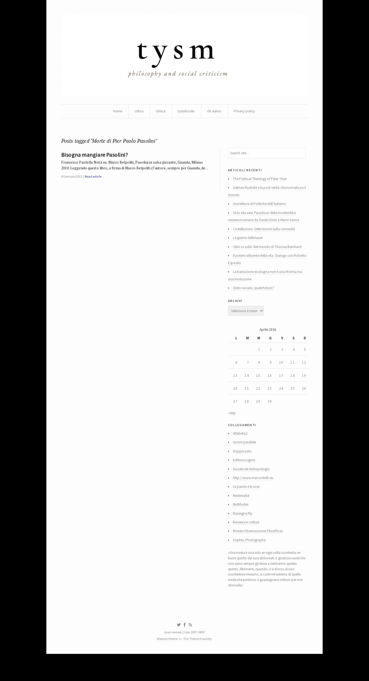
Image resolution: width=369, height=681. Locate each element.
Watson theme (166, 665)
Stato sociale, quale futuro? (255, 297)
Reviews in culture (248, 543)
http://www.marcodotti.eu (254, 496)
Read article (94, 186)
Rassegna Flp (244, 533)
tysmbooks (186, 112)
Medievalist (242, 515)
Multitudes (242, 524)
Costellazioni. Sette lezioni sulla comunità (266, 235)
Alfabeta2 (241, 450)
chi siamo (215, 112)
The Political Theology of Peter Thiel (262, 183)
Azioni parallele (245, 459)
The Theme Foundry (198, 665)
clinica (159, 112)
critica (137, 112)
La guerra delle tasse (250, 245)
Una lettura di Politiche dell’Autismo (262, 209)
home (114, 112)
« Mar (232, 428)
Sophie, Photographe (250, 561)
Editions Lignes (245, 477)
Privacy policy (246, 112)
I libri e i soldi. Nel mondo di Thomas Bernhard (269, 254)
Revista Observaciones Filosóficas (261, 552)
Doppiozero (243, 468)
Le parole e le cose (248, 505)
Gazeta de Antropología (252, 487)
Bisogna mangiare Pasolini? (94, 157)
